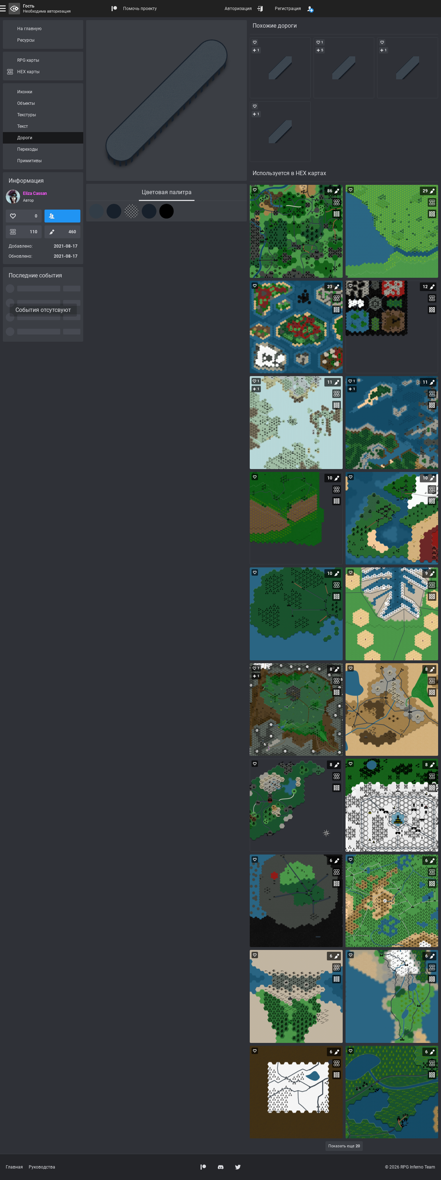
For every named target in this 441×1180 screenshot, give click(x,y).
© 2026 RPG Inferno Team (410, 1167)
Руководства (42, 1167)
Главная (14, 1167)
